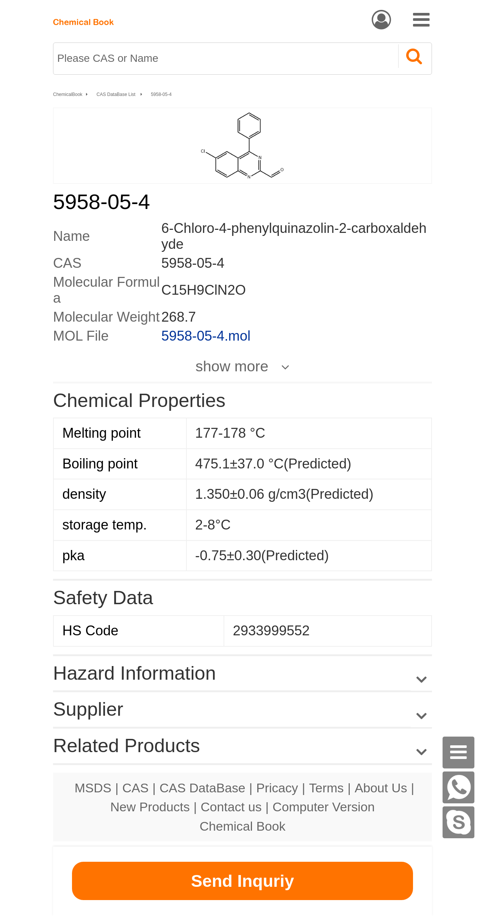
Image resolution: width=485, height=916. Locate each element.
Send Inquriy (242, 881)
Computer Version (323, 807)
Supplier (88, 709)
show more (232, 366)
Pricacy (277, 788)
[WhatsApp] (458, 787)
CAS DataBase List (117, 94)
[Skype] (458, 822)
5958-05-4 (161, 94)
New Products (150, 807)
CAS (135, 788)
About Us (381, 788)
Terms (326, 788)
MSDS (93, 788)
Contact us (231, 807)
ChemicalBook (67, 94)
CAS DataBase (203, 788)
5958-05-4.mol (205, 336)
